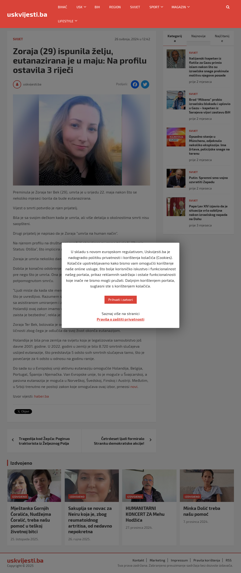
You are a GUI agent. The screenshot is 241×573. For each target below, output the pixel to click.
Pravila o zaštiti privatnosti (120, 319)
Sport (154, 7)
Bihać (62, 7)
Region (115, 7)
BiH (97, 7)
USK (79, 7)
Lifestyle (65, 21)
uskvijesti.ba (27, 14)
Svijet (135, 7)
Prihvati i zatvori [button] (120, 300)
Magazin (179, 7)
